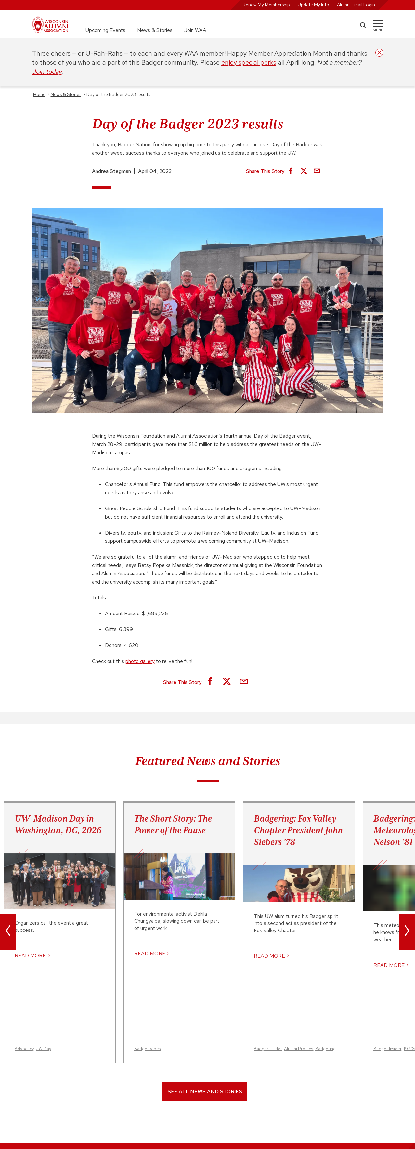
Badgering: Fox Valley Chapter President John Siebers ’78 (298, 830)
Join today (47, 71)
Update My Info (313, 4)
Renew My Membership (266, 4)
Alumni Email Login (356, 4)
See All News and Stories (205, 1091)
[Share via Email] (316, 171)
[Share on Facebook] (290, 171)
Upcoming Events (105, 30)
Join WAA (195, 30)
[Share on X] (303, 171)
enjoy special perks (248, 62)
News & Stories (155, 30)
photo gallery (140, 661)
